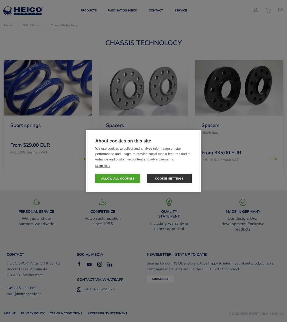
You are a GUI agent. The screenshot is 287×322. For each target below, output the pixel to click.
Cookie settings (169, 178)
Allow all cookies (117, 178)
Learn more (102, 165)
